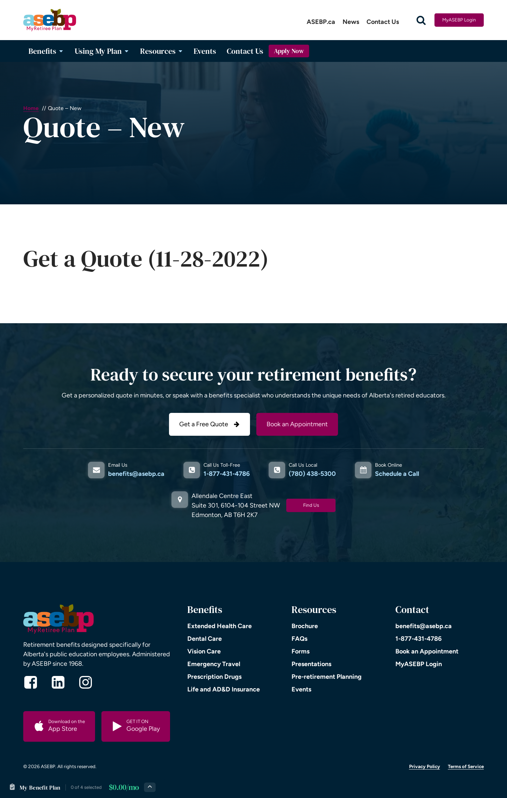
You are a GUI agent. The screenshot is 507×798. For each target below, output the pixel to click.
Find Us (311, 505)
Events (205, 51)
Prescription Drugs (214, 677)
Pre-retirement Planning (327, 677)
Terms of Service (466, 766)
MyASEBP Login (459, 20)
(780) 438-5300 (312, 474)
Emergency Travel (213, 664)
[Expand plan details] (150, 787)
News (351, 22)
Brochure (305, 626)
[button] (209, 424)
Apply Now (289, 51)
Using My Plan (102, 51)
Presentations (311, 664)
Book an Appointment (297, 424)
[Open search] (421, 20)
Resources (161, 51)
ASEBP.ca (321, 22)
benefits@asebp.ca (136, 474)
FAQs (299, 639)
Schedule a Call (397, 474)
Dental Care (204, 639)
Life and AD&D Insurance (223, 689)
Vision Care (204, 651)
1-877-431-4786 (227, 474)
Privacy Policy (424, 766)
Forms (300, 651)
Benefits (46, 51)
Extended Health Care (219, 626)
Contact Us (383, 22)
